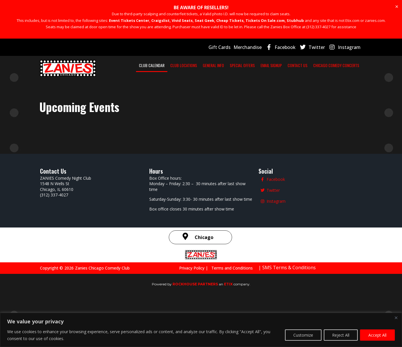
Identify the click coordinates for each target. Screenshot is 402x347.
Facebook (290, 47)
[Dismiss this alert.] (396, 6)
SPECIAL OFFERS (276, 65)
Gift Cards (228, 47)
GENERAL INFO (238, 65)
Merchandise (254, 47)
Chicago (204, 244)
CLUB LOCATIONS (200, 65)
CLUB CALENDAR (160, 65)
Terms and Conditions (233, 275)
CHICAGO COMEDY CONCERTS (328, 78)
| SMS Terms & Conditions (285, 274)
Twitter (320, 47)
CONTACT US (346, 65)
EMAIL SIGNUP (313, 65)
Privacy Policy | (198, 275)
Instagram (350, 47)
